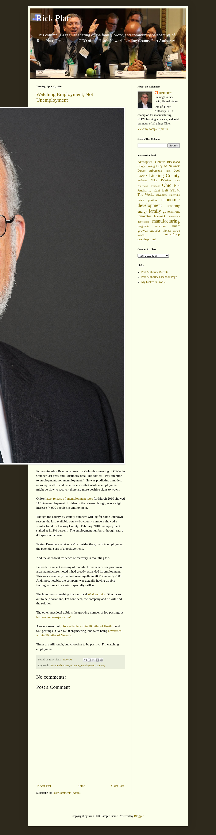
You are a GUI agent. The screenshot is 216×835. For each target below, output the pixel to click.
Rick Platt (54, 18)
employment (88, 665)
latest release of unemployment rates (69, 498)
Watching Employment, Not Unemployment (64, 97)
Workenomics (97, 594)
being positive (147, 200)
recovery (100, 665)
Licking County (164, 175)
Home (81, 785)
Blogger (138, 816)
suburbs (155, 230)
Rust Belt (161, 190)
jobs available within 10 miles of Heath (86, 626)
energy (142, 211)
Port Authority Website (155, 272)
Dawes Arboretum (150, 170)
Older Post (117, 785)
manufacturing (166, 221)
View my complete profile (153, 129)
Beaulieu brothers (59, 665)
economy (75, 665)
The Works (146, 195)
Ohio (166, 185)
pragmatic (143, 226)
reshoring (160, 226)
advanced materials (168, 194)
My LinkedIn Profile (153, 282)
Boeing (150, 166)
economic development (159, 202)
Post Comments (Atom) (67, 792)
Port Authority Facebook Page (159, 277)
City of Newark (168, 166)
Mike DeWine (161, 180)
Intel (168, 170)
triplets (167, 230)
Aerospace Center (151, 162)
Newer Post (44, 785)
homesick (160, 216)
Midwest (142, 180)
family (155, 211)
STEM (175, 190)
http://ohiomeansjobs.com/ (53, 617)
